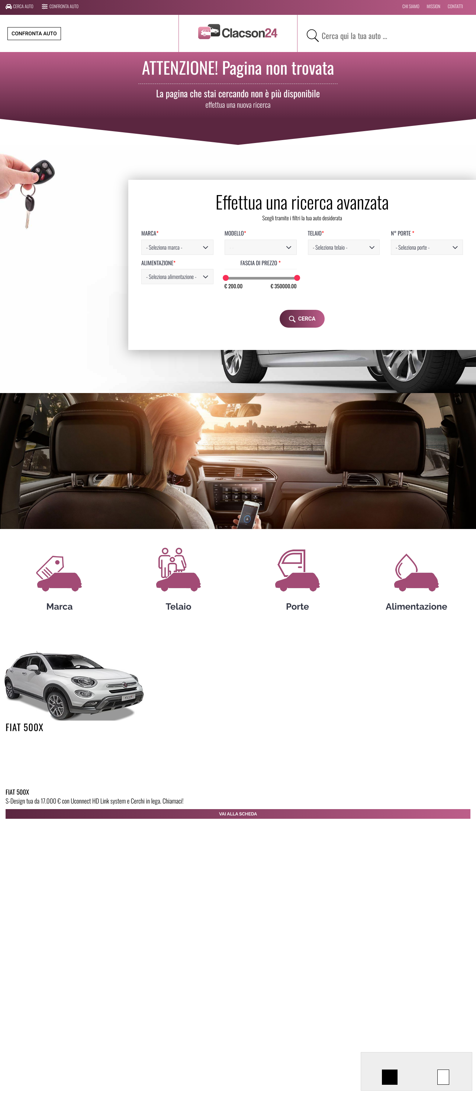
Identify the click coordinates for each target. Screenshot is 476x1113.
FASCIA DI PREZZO (201, 263)
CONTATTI (455, 6)
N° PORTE (356, 233)
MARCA (78, 233)
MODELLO (172, 233)
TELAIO (261, 233)
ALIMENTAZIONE (87, 263)
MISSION (434, 6)
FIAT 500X (25, 727)
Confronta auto (60, 6)
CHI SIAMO (410, 6)
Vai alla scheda (238, 814)
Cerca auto (19, 6)
